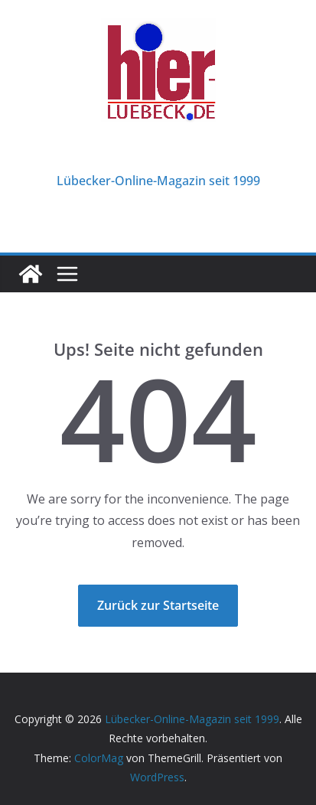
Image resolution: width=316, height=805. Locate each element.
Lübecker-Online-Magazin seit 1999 (158, 180)
